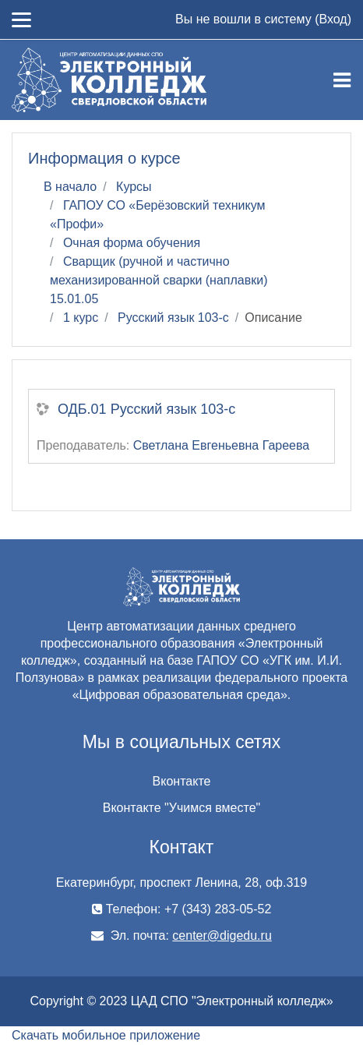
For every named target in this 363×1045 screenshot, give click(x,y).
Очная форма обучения (131, 242)
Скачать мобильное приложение (106, 1035)
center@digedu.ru (221, 935)
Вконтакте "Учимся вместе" (181, 807)
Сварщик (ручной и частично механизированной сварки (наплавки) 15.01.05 (159, 280)
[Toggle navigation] (342, 80)
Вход (333, 19)
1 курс (80, 317)
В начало (70, 186)
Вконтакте (182, 781)
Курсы (134, 186)
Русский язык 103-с (173, 317)
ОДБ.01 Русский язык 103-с (146, 409)
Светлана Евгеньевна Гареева (221, 445)
